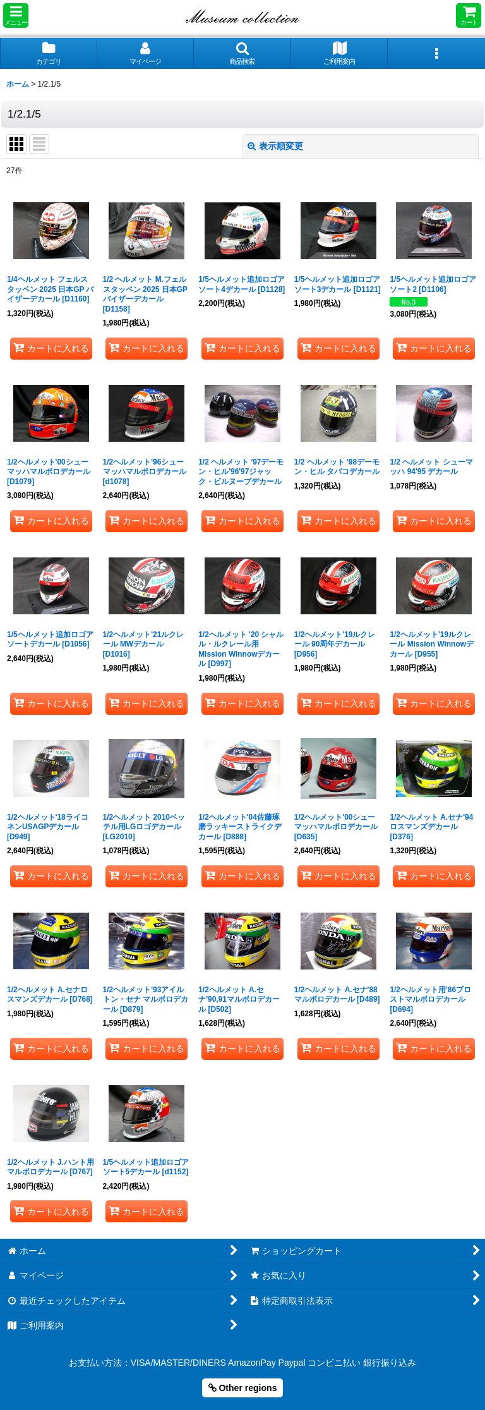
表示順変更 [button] (275, 146)
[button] (15, 15)
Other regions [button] (242, 1388)
